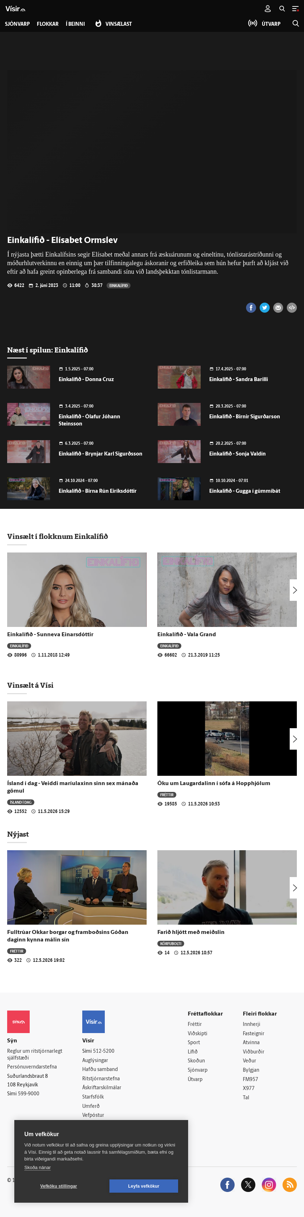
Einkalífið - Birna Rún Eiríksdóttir (98, 491)
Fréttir (166, 795)
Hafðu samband (100, 1069)
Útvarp (195, 1079)
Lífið (193, 1052)
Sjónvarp (197, 1070)
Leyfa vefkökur (144, 1186)
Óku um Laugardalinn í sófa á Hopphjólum (213, 784)
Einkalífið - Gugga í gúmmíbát (244, 491)
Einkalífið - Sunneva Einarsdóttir (50, 635)
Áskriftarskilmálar (101, 1088)
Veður (249, 1061)
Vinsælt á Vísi (30, 685)
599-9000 (28, 1094)
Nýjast (18, 834)
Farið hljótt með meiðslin (191, 932)
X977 (249, 1088)
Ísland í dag (20, 802)
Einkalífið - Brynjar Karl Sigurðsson (100, 454)
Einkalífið (118, 285)
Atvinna (251, 1043)
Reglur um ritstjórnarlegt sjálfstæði (34, 1055)
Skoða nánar (37, 1167)
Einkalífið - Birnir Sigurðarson (244, 417)
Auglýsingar (95, 1060)
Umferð (91, 1106)
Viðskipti (197, 1034)
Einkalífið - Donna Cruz (86, 380)
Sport (194, 1043)
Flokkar (48, 24)
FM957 (250, 1079)
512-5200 (103, 1051)
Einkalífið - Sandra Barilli (238, 380)
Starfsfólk (93, 1097)
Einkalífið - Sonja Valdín (237, 454)
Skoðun (196, 1061)
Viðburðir (253, 1052)
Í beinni (75, 24)
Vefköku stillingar (58, 1186)
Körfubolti (170, 943)
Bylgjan (251, 1070)
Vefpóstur (93, 1115)
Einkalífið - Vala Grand (186, 635)
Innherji (251, 1024)
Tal (246, 1098)
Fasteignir (253, 1034)
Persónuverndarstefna (32, 1067)
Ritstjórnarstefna (101, 1079)
